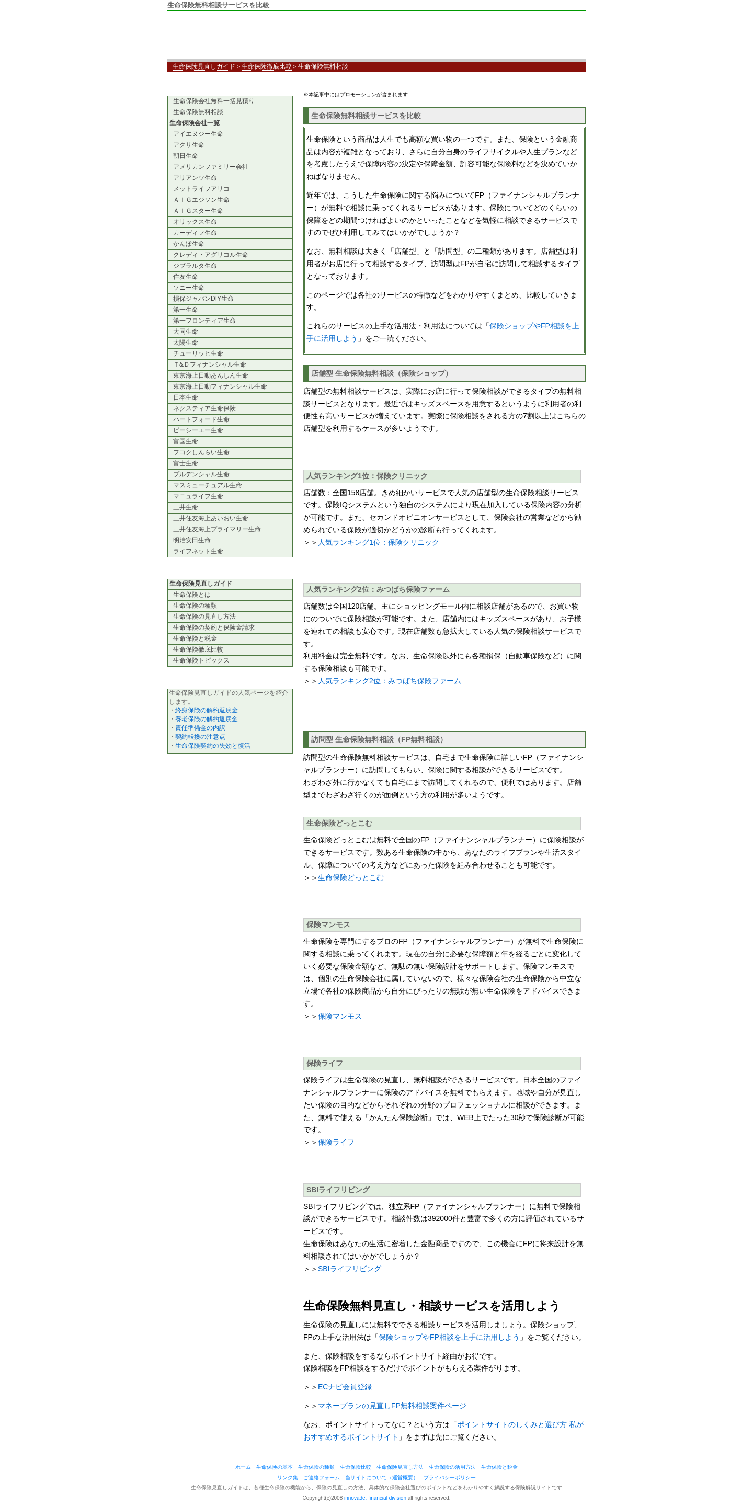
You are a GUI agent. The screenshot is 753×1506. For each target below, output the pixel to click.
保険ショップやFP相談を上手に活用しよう (449, 1337)
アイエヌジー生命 (198, 134)
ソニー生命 (188, 287)
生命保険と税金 (195, 638)
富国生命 (185, 441)
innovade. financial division (375, 1498)
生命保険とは (192, 594)
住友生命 (185, 276)
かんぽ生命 (188, 243)
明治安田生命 (192, 540)
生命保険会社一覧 (194, 123)
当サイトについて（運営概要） (381, 1477)
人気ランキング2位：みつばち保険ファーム (389, 681)
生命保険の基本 (274, 1467)
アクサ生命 (188, 145)
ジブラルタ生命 (195, 265)
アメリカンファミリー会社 (210, 166)
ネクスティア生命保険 (204, 408)
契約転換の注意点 (200, 736)
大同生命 (185, 331)
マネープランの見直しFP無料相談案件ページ (392, 1405)
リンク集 (287, 1477)
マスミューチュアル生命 (207, 485)
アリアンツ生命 (195, 177)
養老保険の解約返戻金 (206, 719)
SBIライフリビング (349, 1268)
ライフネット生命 (198, 551)
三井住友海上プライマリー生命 (217, 529)
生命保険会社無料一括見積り (214, 101)
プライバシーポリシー (450, 1477)
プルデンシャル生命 (201, 474)
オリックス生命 (195, 221)
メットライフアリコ (201, 188)
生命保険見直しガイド (245, 38)
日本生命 (185, 397)
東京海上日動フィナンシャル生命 (220, 386)
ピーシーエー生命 (198, 430)
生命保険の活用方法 (452, 1467)
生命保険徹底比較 (267, 66)
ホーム (243, 1467)
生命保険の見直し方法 (204, 616)
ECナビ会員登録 (345, 1387)
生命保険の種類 (195, 605)
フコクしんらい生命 (201, 452)
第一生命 (185, 309)
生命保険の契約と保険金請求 (214, 627)
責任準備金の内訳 (200, 728)
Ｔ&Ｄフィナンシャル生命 (209, 364)
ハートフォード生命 (201, 419)
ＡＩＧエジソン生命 (201, 199)
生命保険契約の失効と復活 (212, 745)
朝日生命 (185, 155)
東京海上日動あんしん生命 (210, 375)
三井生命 (185, 507)
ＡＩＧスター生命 (198, 210)
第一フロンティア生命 (204, 320)
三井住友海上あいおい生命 (210, 518)
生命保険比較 (355, 1467)
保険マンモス (340, 1016)
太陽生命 (185, 342)
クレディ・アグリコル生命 (210, 254)
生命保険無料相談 (198, 112)
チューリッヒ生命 (198, 353)
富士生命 (185, 463)
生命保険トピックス (201, 660)
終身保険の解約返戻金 (206, 710)
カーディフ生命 (195, 232)
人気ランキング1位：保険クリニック (378, 542)
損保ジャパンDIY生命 (203, 298)
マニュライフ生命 (198, 496)
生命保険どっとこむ (351, 877)
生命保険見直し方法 (400, 1467)
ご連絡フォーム (321, 1477)
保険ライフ (336, 1142)
